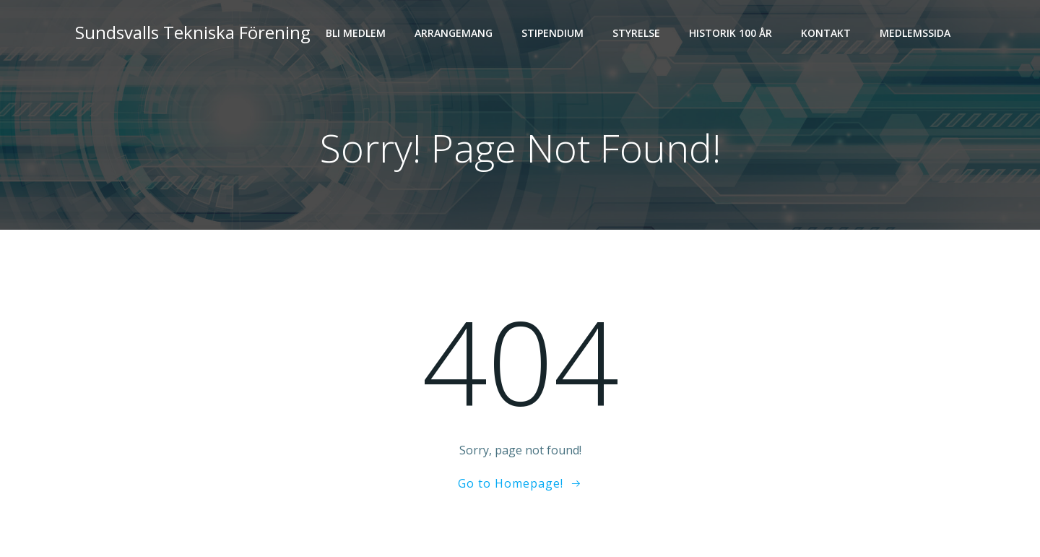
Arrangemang (454, 33)
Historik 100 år (730, 33)
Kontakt (826, 33)
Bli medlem (356, 33)
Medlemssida (915, 33)
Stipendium (552, 33)
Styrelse (636, 33)
